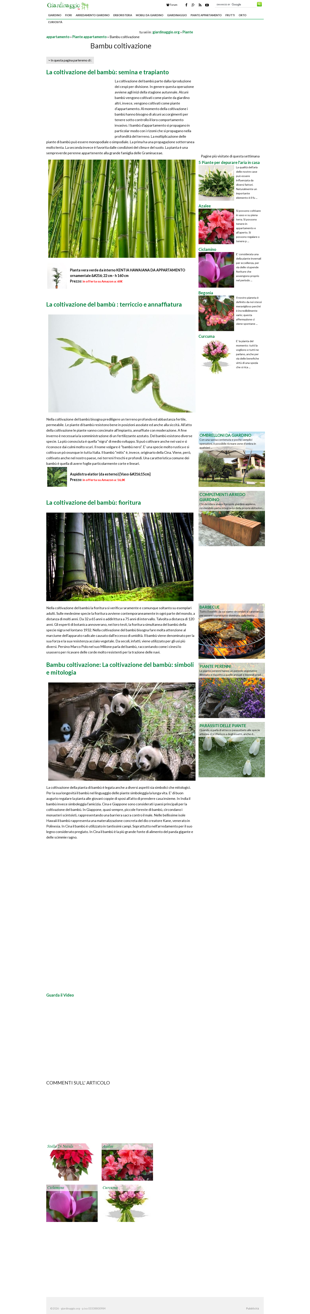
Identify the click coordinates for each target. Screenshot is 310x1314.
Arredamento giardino (93, 15)
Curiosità (55, 22)
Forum (171, 4)
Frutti (230, 15)
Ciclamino (55, 1188)
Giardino (54, 15)
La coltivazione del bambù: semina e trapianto (107, 71)
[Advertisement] (92, 31)
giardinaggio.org (166, 32)
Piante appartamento (206, 15)
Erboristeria (122, 15)
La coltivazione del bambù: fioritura (93, 502)
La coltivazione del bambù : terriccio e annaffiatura (114, 304)
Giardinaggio (177, 15)
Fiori (68, 15)
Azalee (108, 1146)
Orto (242, 15)
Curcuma (110, 1188)
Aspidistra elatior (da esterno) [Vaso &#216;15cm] (110, 474)
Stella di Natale (60, 1146)
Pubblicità (252, 1308)
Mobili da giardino (149, 15)
